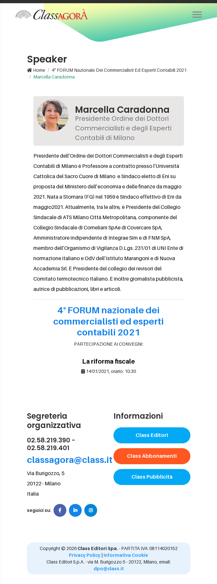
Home (36, 70)
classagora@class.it (70, 459)
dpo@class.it (109, 568)
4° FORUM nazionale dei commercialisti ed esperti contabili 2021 (119, 70)
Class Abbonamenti (152, 456)
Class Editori (152, 435)
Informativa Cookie (126, 555)
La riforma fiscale (108, 361)
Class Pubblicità (151, 476)
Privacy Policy (84, 555)
